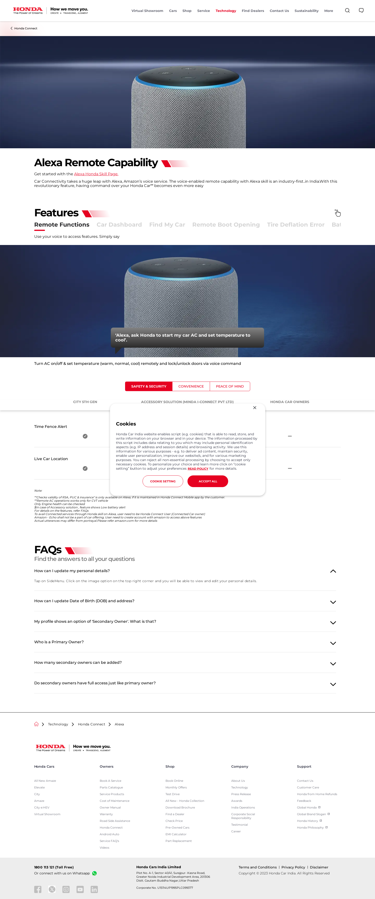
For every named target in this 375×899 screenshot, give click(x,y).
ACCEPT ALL (208, 481)
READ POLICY (198, 468)
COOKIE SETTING (163, 481)
